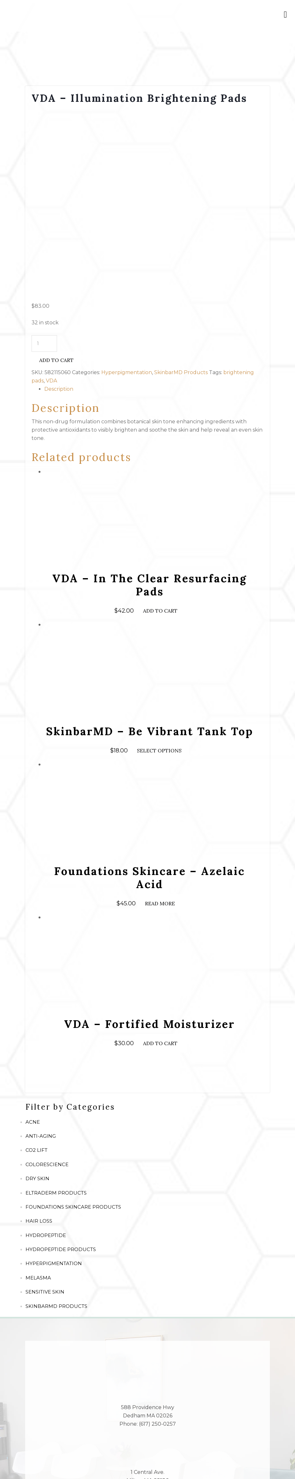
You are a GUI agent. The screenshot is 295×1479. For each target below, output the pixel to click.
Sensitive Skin (44, 1106)
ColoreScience (46, 979)
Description (58, 203)
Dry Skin (37, 993)
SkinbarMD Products (181, 187)
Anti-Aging (40, 950)
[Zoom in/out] (57, 1463)
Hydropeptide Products (60, 1064)
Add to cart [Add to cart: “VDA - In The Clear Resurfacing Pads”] (160, 425)
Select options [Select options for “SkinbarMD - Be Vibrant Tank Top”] (159, 565)
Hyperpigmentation (126, 187)
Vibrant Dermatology (186, 1450)
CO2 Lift (36, 965)
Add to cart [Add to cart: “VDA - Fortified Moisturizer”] (160, 858)
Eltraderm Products (56, 1007)
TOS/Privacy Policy (138, 1450)
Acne (32, 936)
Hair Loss (38, 1035)
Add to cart (56, 174)
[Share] (24, 1463)
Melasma (38, 1092)
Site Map (103, 1450)
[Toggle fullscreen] (40, 1463)
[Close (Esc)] (7, 1463)
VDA (51, 195)
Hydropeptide (45, 1050)
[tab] (153, 203)
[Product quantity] (44, 157)
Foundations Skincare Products (73, 1021)
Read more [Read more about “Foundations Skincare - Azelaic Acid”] (160, 718)
